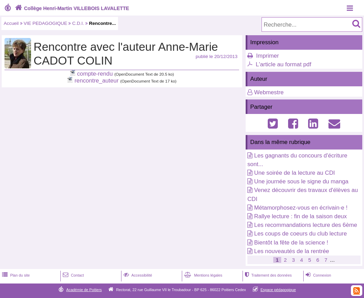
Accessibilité (137, 275)
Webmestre (269, 92)
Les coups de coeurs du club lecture (300, 233)
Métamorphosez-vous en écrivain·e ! (301, 207)
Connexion (317, 275)
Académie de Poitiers (84, 290)
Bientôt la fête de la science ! (291, 242)
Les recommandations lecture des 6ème (305, 225)
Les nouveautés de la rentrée (291, 251)
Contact (72, 275)
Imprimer (267, 55)
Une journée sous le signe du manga (301, 181)
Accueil (11, 23)
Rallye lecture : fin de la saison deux (300, 216)
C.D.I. (78, 23)
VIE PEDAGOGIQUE (45, 23)
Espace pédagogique (278, 290)
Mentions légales (202, 275)
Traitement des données (268, 275)
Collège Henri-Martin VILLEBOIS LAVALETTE (71, 8)
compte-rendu (95, 73)
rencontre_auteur (97, 80)
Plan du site (15, 275)
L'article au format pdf (283, 64)
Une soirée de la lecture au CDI (294, 173)
